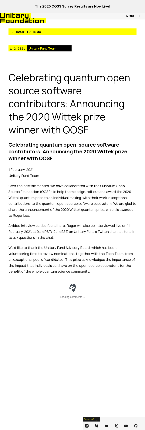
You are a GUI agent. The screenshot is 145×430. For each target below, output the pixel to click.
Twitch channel (110, 231)
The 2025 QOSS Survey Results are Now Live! (72, 6)
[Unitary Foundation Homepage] (18, 18)
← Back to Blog (26, 31)
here (61, 225)
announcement (37, 209)
